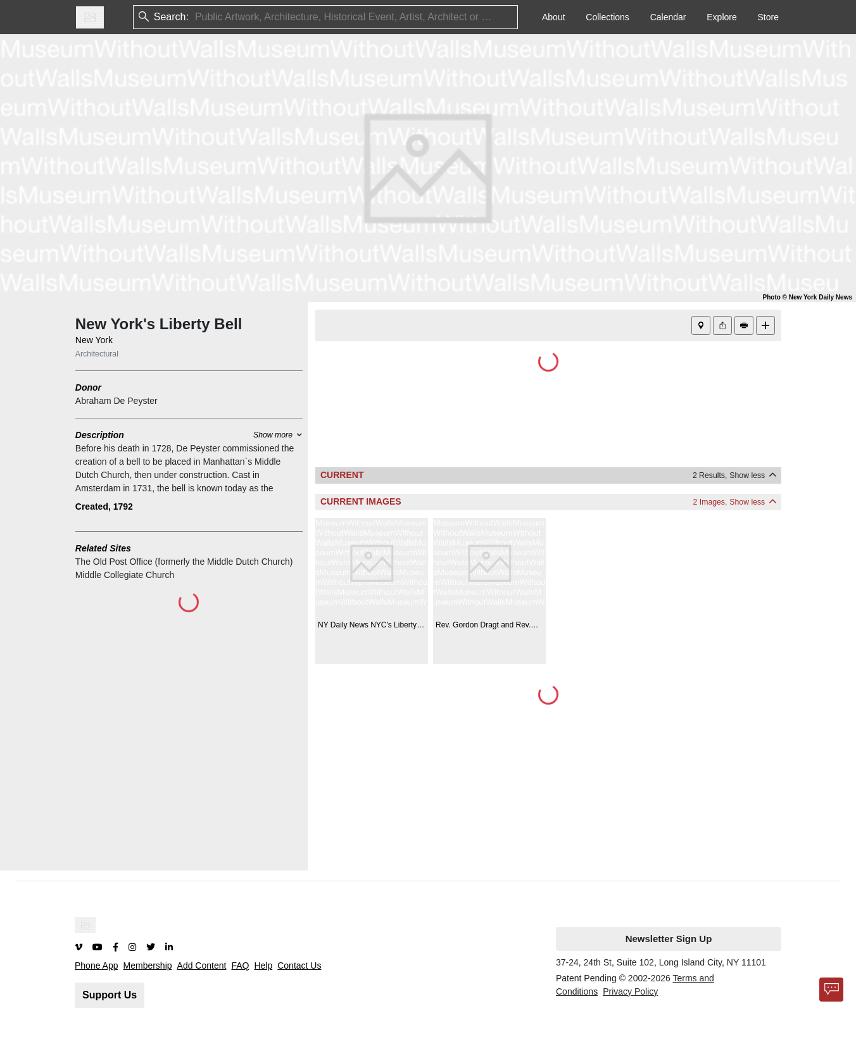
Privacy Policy (630, 991)
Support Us (109, 995)
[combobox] (196, 17)
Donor (88, 387)
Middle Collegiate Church (124, 575)
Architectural (96, 353)
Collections (607, 17)
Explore (721, 17)
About (553, 17)
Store (768, 17)
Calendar (668, 17)
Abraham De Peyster (116, 401)
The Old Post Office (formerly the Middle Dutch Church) (184, 562)
